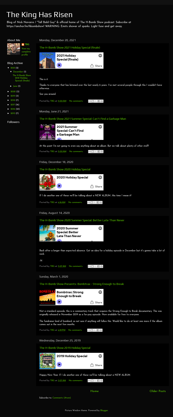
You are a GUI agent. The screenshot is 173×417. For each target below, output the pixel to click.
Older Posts (158, 391)
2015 (13, 113)
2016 (13, 109)
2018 (13, 100)
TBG (27, 45)
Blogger (104, 410)
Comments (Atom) (62, 398)
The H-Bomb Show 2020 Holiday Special (64, 169)
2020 (13, 92)
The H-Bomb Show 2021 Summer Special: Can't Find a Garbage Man (82, 118)
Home (94, 391)
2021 (13, 68)
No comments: (76, 101)
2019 (13, 96)
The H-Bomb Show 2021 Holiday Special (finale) (69, 47)
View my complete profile (26, 52)
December (18, 72)
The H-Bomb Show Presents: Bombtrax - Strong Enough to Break (81, 284)
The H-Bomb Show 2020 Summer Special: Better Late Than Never (81, 220)
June (15, 86)
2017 (13, 105)
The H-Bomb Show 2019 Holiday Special (64, 347)
